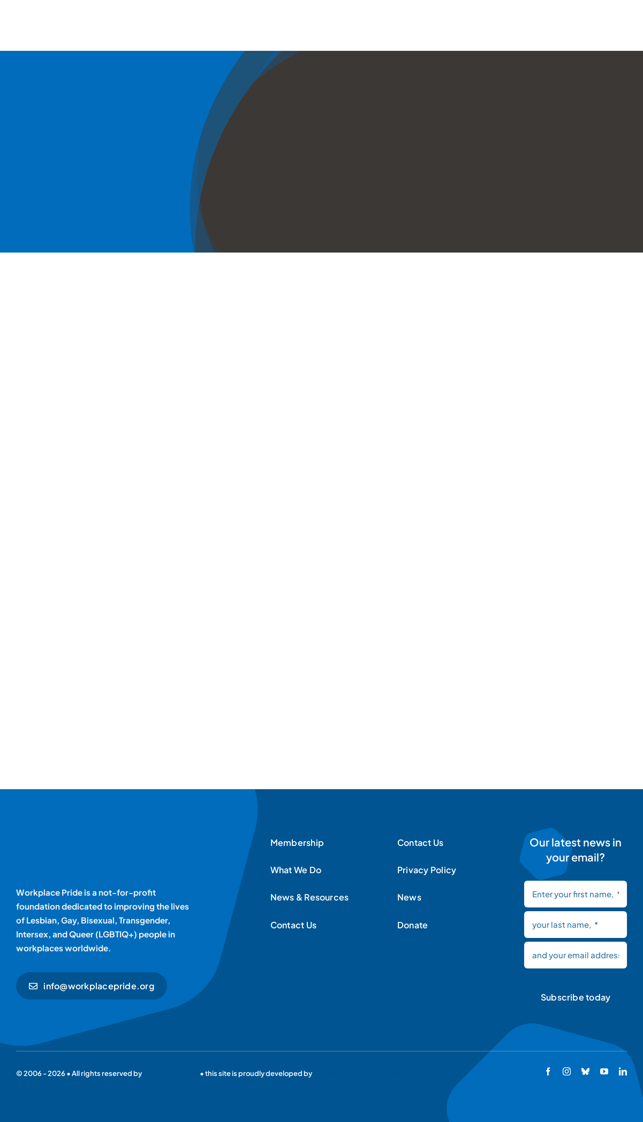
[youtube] (604, 1071)
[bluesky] (585, 1071)
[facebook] (548, 1071)
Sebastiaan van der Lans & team (366, 1073)
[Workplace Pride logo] (89, 836)
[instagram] (567, 1071)
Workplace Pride (171, 1073)
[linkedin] (623, 1071)
